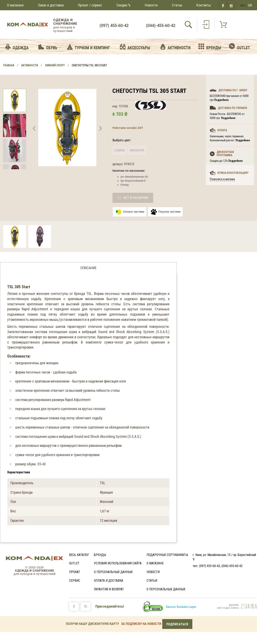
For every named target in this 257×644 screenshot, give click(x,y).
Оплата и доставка (108, 580)
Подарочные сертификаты (167, 555)
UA (250, 5)
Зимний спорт (55, 65)
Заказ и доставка (51, 5)
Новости (151, 5)
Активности (29, 65)
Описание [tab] (88, 268)
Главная (8, 65)
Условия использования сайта (118, 563)
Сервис (74, 580)
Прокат (74, 572)
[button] (34, 129)
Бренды (100, 555)
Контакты (203, 5)
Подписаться (177, 624)
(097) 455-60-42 (114, 25)
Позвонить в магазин (222, 179)
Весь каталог (79, 555)
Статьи (177, 5)
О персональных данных (113, 572)
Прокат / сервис (90, 5)
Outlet (74, 563)
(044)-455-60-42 (160, 25)
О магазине (15, 5)
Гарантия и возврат (109, 589)
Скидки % (123, 5)
